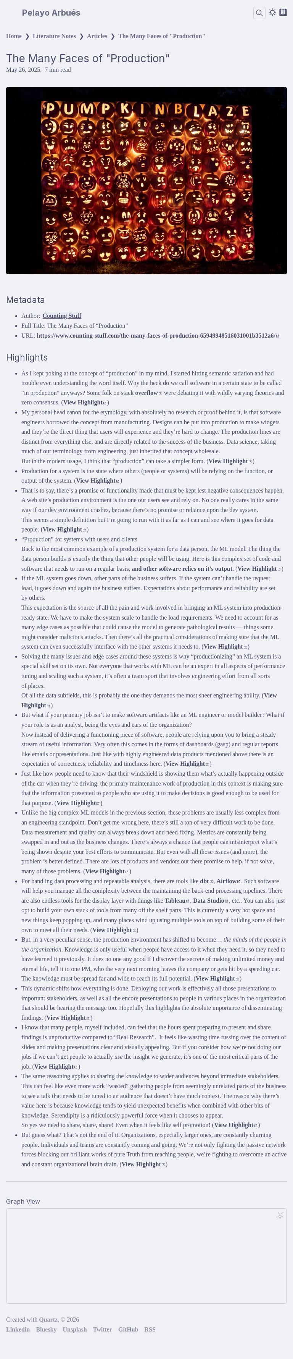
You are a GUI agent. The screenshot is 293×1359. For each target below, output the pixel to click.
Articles (97, 36)
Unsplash (75, 1329)
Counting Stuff (61, 315)
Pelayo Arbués (51, 13)
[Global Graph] (280, 1215)
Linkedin (18, 1329)
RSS (149, 1329)
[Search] (259, 13)
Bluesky (46, 1329)
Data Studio (210, 900)
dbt (206, 881)
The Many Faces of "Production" (161, 36)
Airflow (228, 881)
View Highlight (84, 402)
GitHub (128, 1329)
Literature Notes (54, 36)
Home (14, 36)
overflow (148, 393)
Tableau (176, 900)
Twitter (102, 1329)
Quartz (48, 1319)
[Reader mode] (283, 12)
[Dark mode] (272, 12)
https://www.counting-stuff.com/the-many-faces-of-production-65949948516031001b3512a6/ (158, 335)
